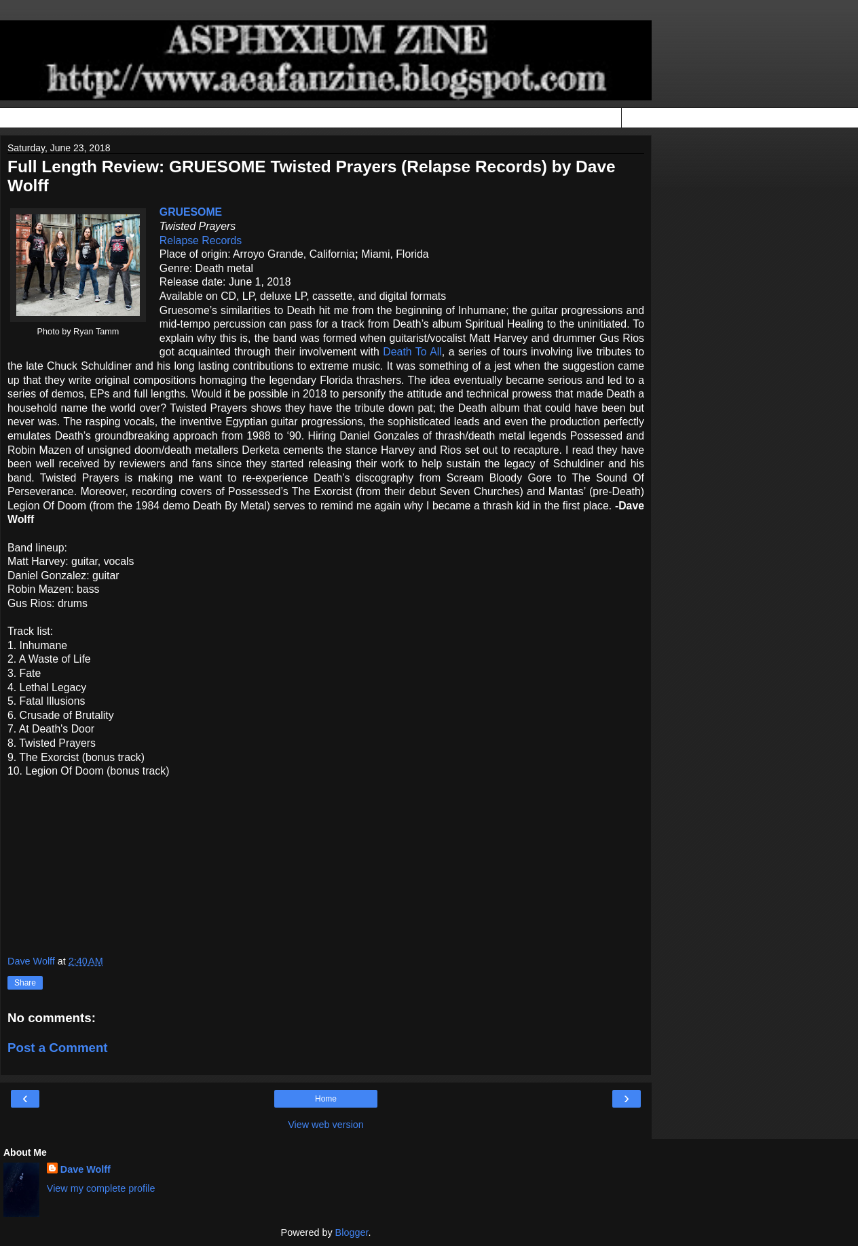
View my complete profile (101, 1188)
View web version (326, 1124)
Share (25, 983)
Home (326, 1099)
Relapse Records (201, 240)
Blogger (352, 1232)
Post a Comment (57, 1047)
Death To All (412, 351)
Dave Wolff (85, 1169)
